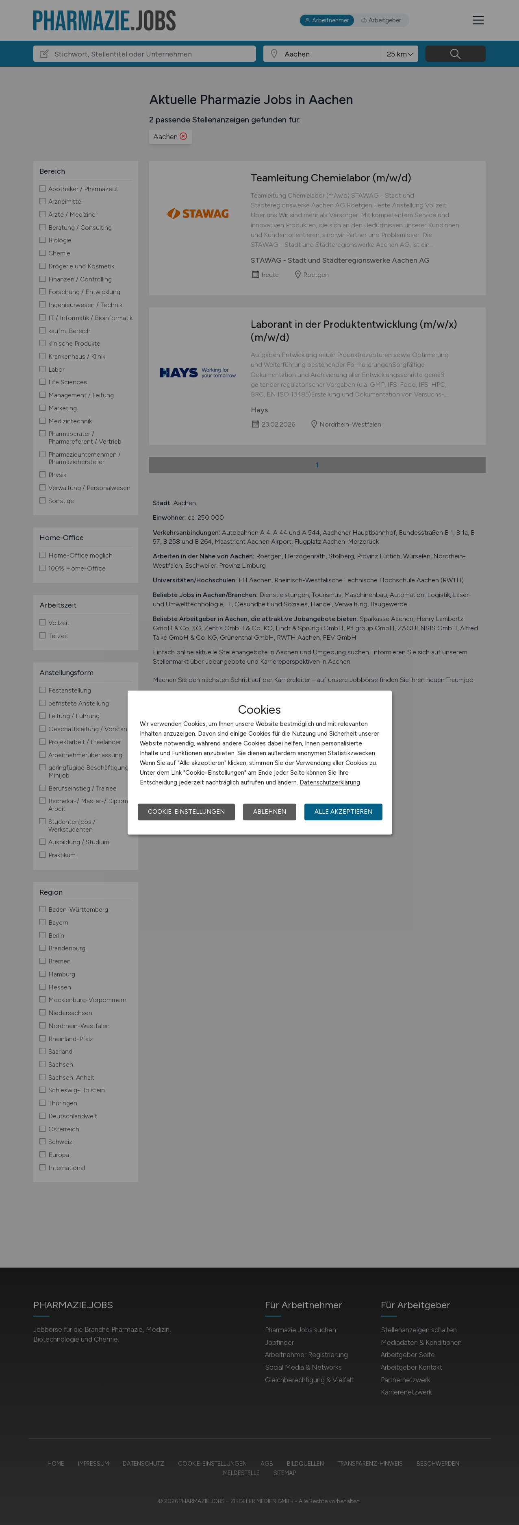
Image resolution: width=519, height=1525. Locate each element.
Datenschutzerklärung (330, 782)
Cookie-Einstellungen (186, 811)
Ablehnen (269, 811)
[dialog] (260, 762)
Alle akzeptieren (343, 811)
